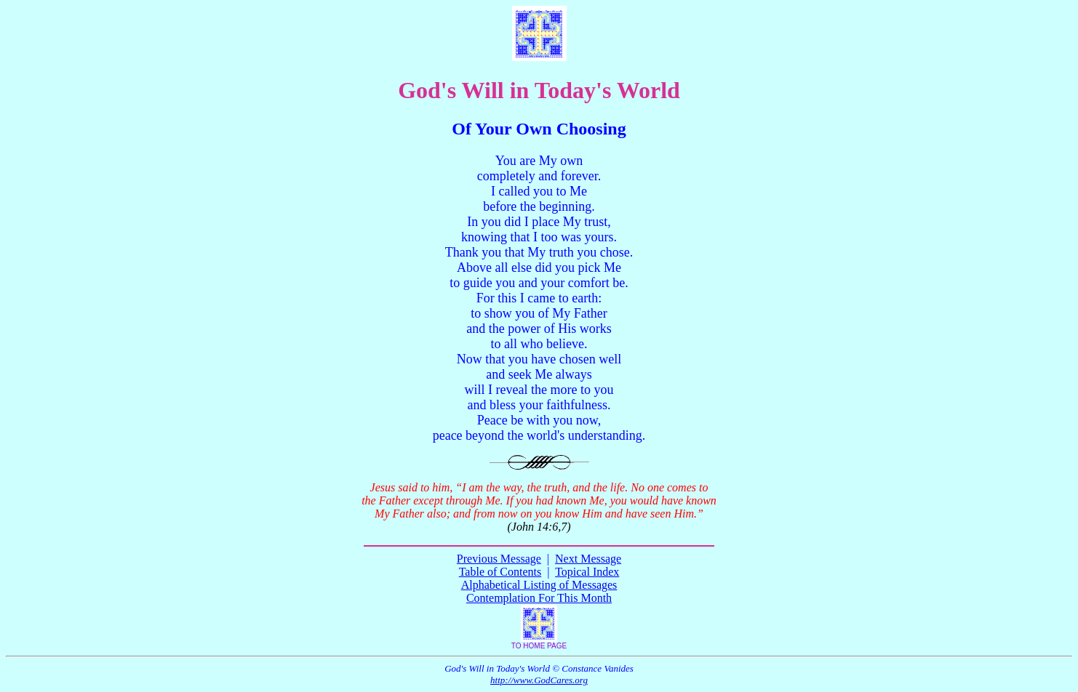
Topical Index (587, 572)
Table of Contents (500, 572)
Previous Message (499, 558)
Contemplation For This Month (539, 598)
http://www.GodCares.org (539, 680)
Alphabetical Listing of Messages (539, 585)
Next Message (588, 558)
